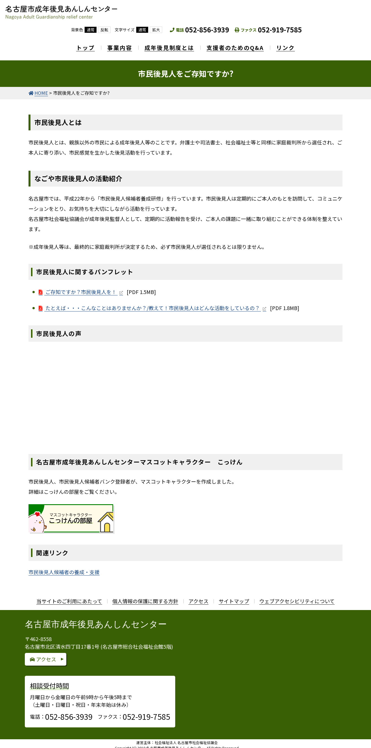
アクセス (198, 597)
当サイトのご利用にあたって (69, 597)
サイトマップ (234, 597)
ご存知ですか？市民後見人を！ (81, 287)
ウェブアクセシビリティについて (297, 597)
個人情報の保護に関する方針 (145, 597)
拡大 (156, 29)
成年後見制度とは (169, 45)
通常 (91, 29)
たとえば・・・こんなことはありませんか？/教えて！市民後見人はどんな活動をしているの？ (152, 304)
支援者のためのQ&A (238, 45)
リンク (291, 45)
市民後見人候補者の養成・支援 (64, 568)
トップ (80, 45)
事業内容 (116, 45)
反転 (104, 29)
